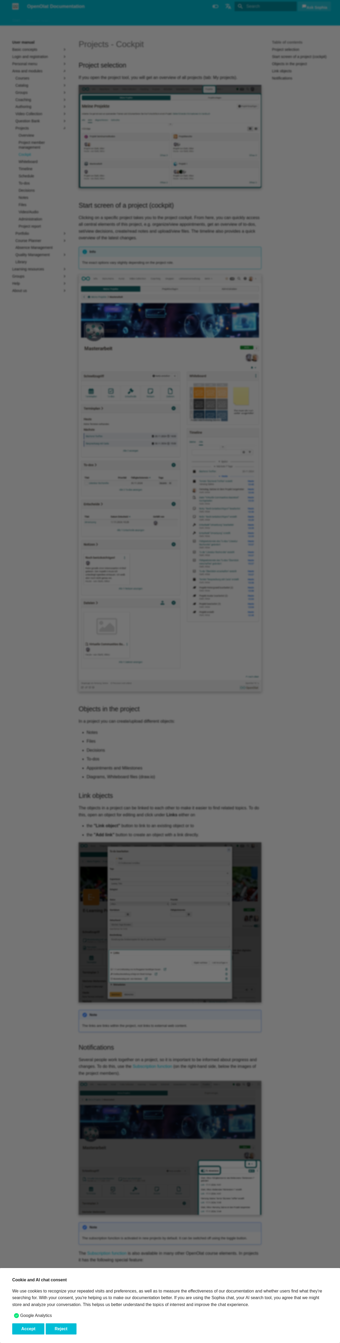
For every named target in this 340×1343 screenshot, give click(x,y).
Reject (61, 1329)
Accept (28, 1329)
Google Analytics (36, 1315)
